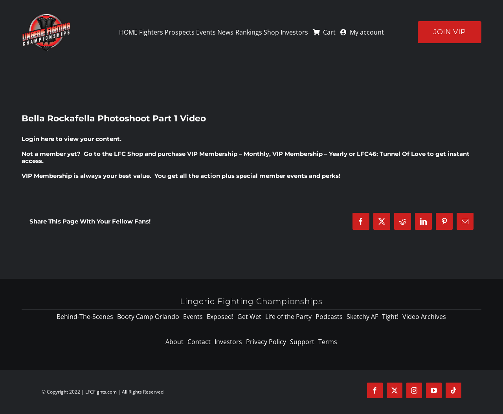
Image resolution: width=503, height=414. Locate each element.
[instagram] (414, 390)
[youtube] (434, 390)
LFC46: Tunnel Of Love (391, 154)
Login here (38, 139)
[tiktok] (453, 390)
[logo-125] (46, 15)
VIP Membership (47, 176)
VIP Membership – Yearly (309, 154)
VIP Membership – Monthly (228, 154)
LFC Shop (128, 154)
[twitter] (394, 390)
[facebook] (375, 390)
